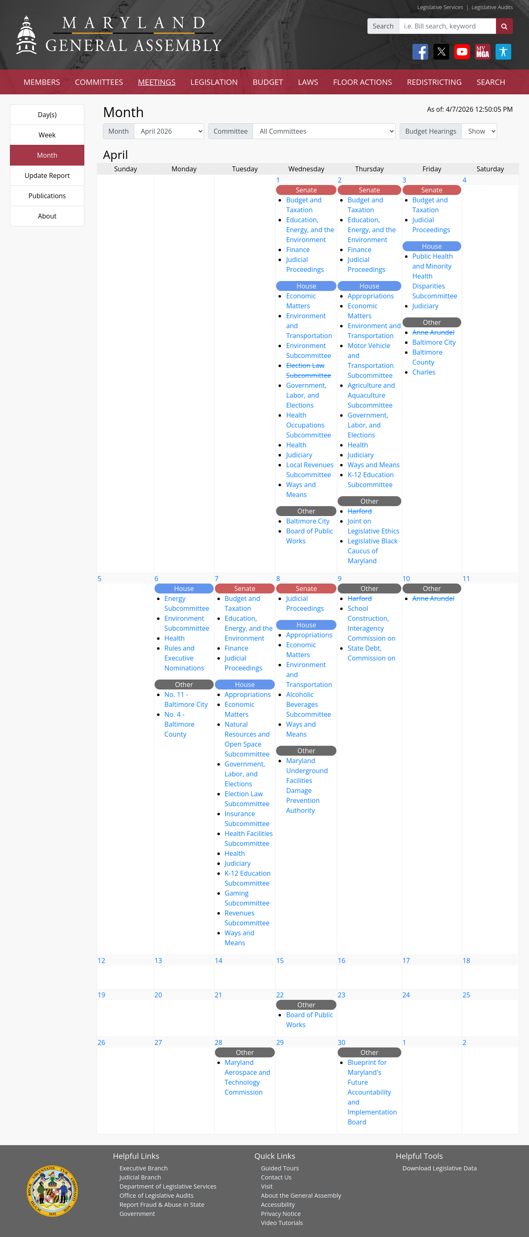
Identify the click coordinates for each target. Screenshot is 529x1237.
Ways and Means (374, 464)
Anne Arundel (433, 332)
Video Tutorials (282, 1222)
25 (466, 994)
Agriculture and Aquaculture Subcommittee (371, 395)
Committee (231, 131)
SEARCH (491, 82)
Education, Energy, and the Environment (310, 229)
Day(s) (47, 114)
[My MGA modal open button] (481, 52)
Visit (266, 1186)
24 (406, 994)
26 (101, 1042)
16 (341, 960)
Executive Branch (143, 1168)
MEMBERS (42, 82)
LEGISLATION (214, 82)
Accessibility (278, 1204)
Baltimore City (307, 521)
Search (383, 26)
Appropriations (371, 295)
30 (341, 1042)
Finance (298, 249)
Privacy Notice (280, 1213)
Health (296, 444)
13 (158, 960)
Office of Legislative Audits (156, 1195)
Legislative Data (455, 1168)
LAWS (308, 82)
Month (47, 155)
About (47, 216)
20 (158, 994)
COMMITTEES (99, 82)
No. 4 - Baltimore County (179, 724)
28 (218, 1042)
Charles (424, 372)
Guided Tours (280, 1168)
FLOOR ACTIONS (362, 82)
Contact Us (276, 1177)
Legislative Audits (492, 7)
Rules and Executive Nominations (184, 658)
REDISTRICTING (434, 82)
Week (47, 134)
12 (101, 960)
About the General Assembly (301, 1195)
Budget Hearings (430, 131)
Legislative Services (440, 7)
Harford (360, 511)
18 (466, 960)
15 (280, 960)
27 (158, 1042)
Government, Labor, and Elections (306, 395)
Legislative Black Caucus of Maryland (373, 550)
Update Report (47, 175)
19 (101, 994)
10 (406, 578)
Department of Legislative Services (168, 1186)
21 (218, 994)
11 (466, 578)
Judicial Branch (140, 1177)
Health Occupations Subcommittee (308, 425)
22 (280, 994)
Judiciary (299, 454)
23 (341, 994)
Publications (47, 195)
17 (406, 960)
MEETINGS (157, 82)
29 (280, 1042)
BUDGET (268, 82)
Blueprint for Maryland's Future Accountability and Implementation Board (372, 1092)
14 (218, 960)
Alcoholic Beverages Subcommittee (308, 704)
